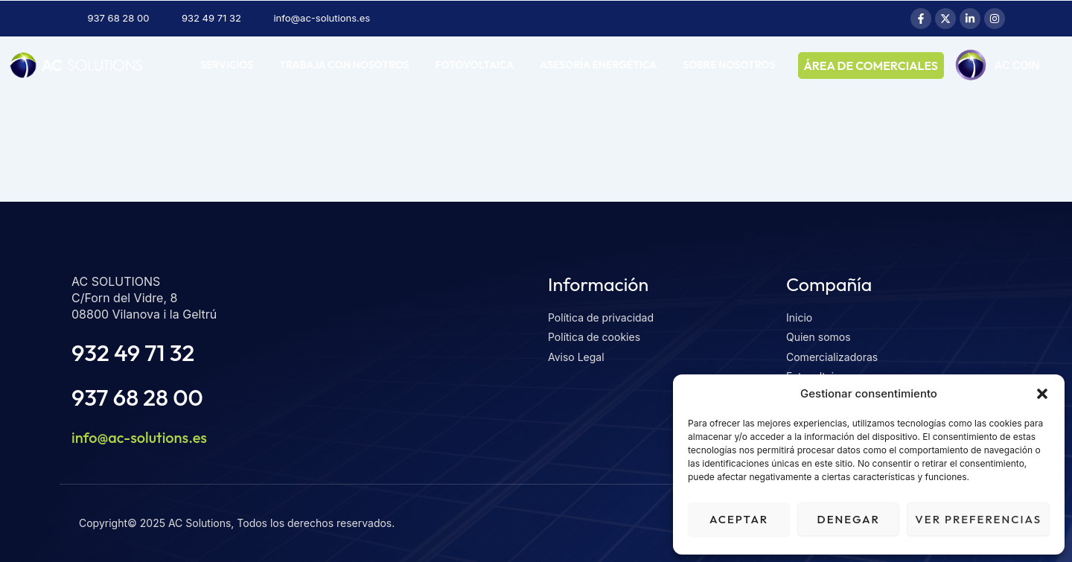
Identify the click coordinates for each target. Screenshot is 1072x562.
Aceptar (738, 519)
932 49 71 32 (132, 352)
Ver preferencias (978, 519)
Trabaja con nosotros (344, 64)
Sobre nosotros (729, 64)
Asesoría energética (598, 64)
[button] (1042, 393)
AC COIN (233, 99)
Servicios (226, 64)
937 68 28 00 (137, 397)
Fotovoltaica (475, 64)
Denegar (848, 519)
